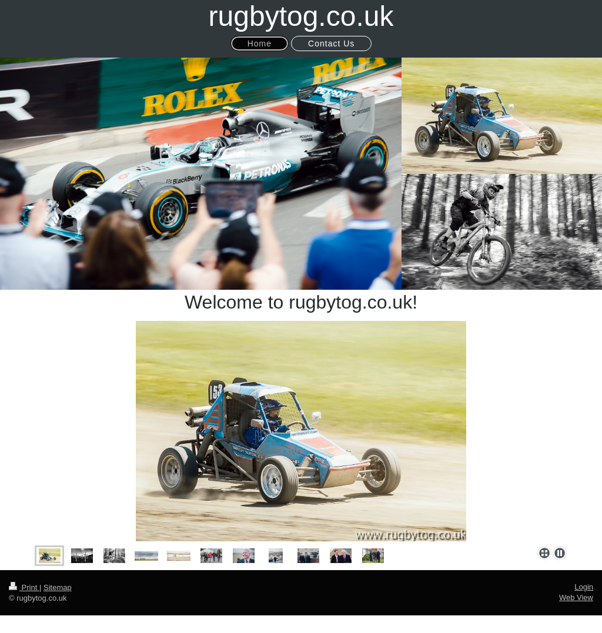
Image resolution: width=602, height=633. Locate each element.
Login (583, 586)
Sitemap (58, 587)
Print (24, 587)
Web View (576, 597)
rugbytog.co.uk (301, 16)
